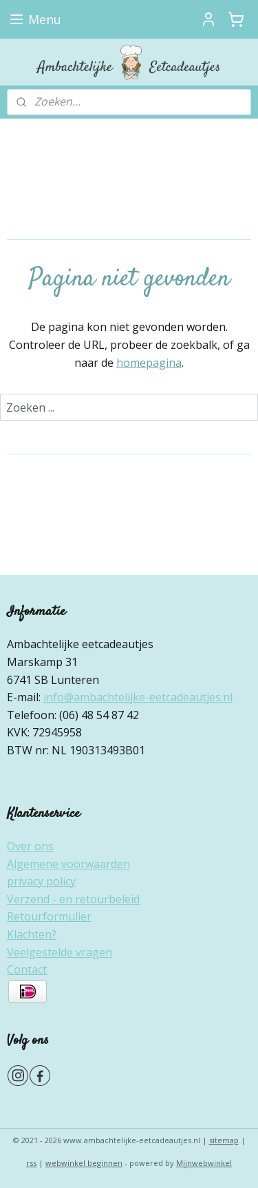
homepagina (149, 362)
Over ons (30, 846)
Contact (27, 969)
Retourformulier (49, 916)
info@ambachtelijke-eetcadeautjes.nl (138, 697)
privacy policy (41, 881)
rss (31, 1163)
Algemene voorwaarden (68, 864)
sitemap (224, 1140)
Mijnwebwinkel (204, 1163)
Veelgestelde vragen (59, 952)
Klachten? (31, 934)
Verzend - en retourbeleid (73, 899)
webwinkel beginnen (83, 1163)
